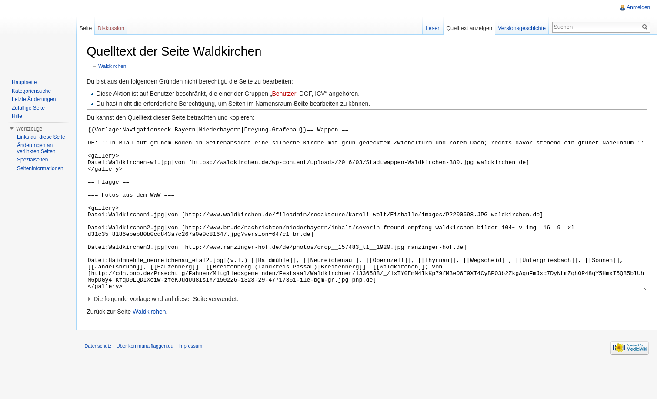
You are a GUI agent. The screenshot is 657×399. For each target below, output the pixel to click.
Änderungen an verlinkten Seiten (36, 148)
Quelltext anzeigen (469, 28)
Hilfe (17, 116)
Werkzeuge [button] (29, 129)
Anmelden (638, 7)
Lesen (432, 28)
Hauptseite (24, 82)
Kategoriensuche (31, 91)
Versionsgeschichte (521, 28)
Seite (86, 28)
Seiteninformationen (40, 168)
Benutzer (285, 94)
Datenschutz (98, 379)
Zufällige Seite (28, 108)
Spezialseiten (32, 160)
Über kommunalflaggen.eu (145, 379)
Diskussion (111, 28)
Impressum (191, 379)
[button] (367, 331)
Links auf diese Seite (41, 137)
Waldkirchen (113, 66)
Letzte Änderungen (34, 99)
